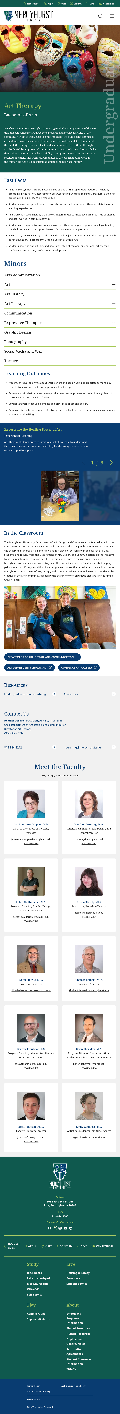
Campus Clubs (36, 1313)
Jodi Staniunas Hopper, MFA (31, 824)
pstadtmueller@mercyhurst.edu (31, 916)
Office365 (33, 1289)
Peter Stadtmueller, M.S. (31, 902)
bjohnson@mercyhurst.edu (31, 1137)
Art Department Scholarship (29, 667)
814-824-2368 (31, 1068)
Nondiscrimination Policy (38, 1391)
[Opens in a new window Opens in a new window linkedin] (70, 1228)
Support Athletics (38, 1319)
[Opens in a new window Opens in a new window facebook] (49, 1228)
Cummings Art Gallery (79, 667)
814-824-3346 (31, 921)
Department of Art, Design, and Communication (42, 657)
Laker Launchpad (38, 1278)
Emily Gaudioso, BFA (89, 1126)
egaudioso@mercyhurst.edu (89, 1137)
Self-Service (34, 1294)
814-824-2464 (89, 1068)
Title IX (71, 1369)
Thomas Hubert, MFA (89, 980)
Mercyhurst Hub (37, 1283)
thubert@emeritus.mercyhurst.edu (89, 990)
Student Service (76, 1283)
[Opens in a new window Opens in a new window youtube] (65, 1228)
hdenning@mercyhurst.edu (89, 839)
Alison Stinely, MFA (89, 902)
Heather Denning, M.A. (89, 824)
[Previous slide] (83, 462)
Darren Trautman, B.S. (31, 1049)
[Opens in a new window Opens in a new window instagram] (60, 1228)
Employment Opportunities (75, 1341)
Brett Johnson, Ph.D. (31, 1126)
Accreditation (33, 1399)
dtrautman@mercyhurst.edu (31, 1063)
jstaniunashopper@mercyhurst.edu (31, 839)
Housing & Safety (78, 1273)
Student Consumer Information (78, 1361)
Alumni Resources (78, 1328)
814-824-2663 (31, 1141)
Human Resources (78, 1334)
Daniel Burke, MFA (31, 980)
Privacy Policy (33, 1385)
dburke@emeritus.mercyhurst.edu (31, 990)
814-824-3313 (31, 843)
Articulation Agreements (74, 1351)
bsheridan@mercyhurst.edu (89, 1063)
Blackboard (34, 1273)
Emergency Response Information (74, 1318)
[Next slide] (111, 462)
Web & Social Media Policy (73, 1385)
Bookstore (73, 1278)
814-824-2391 (89, 916)
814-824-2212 (89, 843)
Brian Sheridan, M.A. (89, 1049)
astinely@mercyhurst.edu (88, 912)
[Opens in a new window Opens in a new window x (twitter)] (54, 1228)
